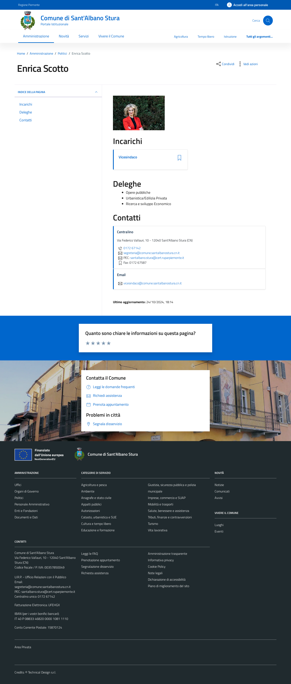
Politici (19, 497)
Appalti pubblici (91, 504)
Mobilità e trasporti (160, 504)
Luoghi (219, 524)
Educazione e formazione (98, 530)
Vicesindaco (128, 157)
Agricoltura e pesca (94, 484)
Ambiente (87, 491)
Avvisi (218, 497)
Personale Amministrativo (32, 504)
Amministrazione (36, 36)
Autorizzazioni (90, 510)
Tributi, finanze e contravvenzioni (170, 517)
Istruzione (230, 36)
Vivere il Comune (111, 36)
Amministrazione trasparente (167, 553)
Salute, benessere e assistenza (168, 510)
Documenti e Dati (26, 517)
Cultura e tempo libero (96, 523)
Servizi (84, 36)
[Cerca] (268, 20)
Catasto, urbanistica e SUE (99, 517)
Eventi (219, 531)
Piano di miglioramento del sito (168, 585)
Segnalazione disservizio (97, 566)
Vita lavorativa (157, 530)
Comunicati (222, 491)
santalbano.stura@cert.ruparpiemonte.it (48, 591)
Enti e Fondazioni (26, 510)
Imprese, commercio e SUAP (167, 497)
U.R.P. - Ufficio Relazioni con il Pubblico (40, 577)
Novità (64, 36)
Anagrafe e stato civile (96, 497)
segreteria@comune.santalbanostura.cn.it (43, 586)
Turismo (153, 523)
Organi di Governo (27, 491)
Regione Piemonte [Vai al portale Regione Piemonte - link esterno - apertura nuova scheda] (29, 5)
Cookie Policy (157, 566)
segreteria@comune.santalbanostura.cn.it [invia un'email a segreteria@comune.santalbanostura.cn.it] (148, 252)
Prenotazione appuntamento (100, 560)
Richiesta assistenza (95, 573)
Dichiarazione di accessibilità (167, 579)
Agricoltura (181, 36)
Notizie (219, 484)
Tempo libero (206, 36)
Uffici (18, 484)
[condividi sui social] (225, 64)
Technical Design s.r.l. (42, 672)
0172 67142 (129, 248)
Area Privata (23, 647)
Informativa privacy (161, 560)
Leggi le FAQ (89, 553)
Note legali (155, 573)
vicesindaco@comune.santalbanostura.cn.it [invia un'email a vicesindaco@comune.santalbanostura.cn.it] (149, 283)
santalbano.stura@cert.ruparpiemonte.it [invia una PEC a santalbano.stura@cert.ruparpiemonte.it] (157, 257)
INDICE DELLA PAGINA (58, 92)
